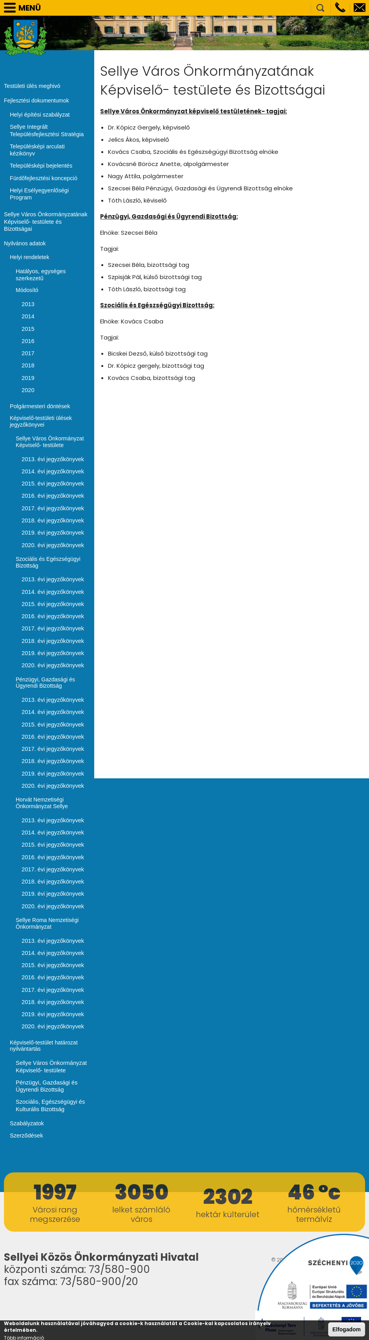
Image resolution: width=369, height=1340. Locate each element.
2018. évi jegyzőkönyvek (52, 490)
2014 (28, 291)
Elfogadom (346, 1329)
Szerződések (26, 1093)
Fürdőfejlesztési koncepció (42, 169)
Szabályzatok (26, 1081)
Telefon (340, 8)
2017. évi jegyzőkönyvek (52, 479)
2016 (28, 315)
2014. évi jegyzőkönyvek (52, 443)
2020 (28, 363)
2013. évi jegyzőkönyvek (52, 431)
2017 (28, 326)
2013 (28, 279)
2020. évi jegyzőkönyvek (52, 514)
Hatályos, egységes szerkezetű (40, 249)
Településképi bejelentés (40, 156)
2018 (28, 339)
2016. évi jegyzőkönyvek (52, 467)
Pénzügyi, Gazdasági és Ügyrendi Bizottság (45, 1045)
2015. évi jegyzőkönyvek (52, 455)
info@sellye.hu (359, 8)
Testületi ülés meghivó (31, 85)
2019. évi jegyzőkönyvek (52, 503)
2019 (28, 350)
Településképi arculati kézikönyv (49, 145)
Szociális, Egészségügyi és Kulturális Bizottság (49, 1064)
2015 (28, 302)
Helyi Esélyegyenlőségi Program (49, 180)
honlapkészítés (300, 1224)
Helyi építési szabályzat (38, 114)
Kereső (320, 8)
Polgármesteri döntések (39, 378)
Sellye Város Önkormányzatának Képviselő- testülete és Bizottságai (46, 201)
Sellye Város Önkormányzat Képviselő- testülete (50, 1026)
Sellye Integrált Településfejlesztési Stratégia (45, 129)
